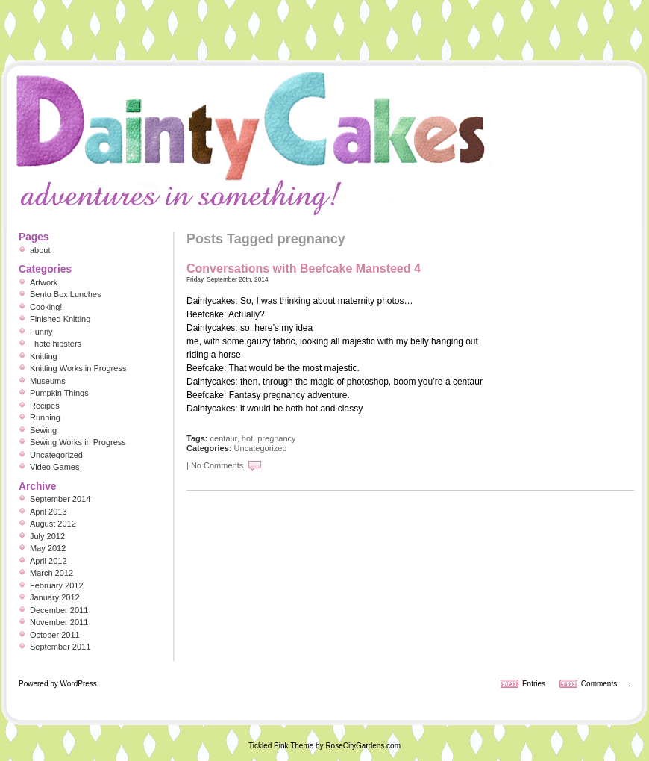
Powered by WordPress (58, 684)
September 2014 (60, 498)
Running (45, 417)
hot (247, 438)
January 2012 (55, 597)
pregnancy (276, 438)
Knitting (43, 356)
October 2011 (55, 634)
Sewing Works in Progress (78, 442)
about (40, 250)
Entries (533, 684)
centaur (223, 438)
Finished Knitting (60, 318)
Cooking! (46, 306)
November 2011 (59, 622)
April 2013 (48, 511)
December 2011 (59, 610)
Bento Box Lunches (65, 294)
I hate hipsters (55, 343)
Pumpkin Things (59, 392)
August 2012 (53, 523)
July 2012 (47, 536)
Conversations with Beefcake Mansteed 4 (303, 268)
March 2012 (51, 572)
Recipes (45, 405)
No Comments (217, 465)
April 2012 (48, 560)
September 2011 (60, 646)
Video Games (54, 466)
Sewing (43, 430)
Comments (599, 684)
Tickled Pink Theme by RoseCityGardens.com (324, 746)
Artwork (43, 282)
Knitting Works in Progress (78, 368)
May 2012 (48, 548)
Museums (48, 380)
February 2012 (57, 585)
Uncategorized (260, 448)
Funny (41, 331)
